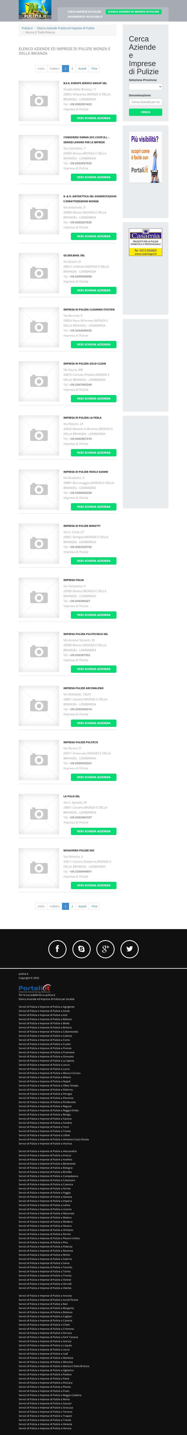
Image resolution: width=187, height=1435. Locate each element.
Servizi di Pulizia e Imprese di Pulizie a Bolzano (45, 1312)
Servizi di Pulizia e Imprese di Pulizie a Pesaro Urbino (49, 1238)
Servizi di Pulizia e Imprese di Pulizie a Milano (45, 1077)
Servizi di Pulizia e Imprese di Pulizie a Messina (46, 1362)
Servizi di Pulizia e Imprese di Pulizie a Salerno (45, 1259)
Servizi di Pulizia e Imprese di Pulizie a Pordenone (47, 1102)
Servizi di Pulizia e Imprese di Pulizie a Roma (44, 1399)
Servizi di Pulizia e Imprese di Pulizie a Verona (45, 1428)
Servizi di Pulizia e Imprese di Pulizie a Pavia (44, 1378)
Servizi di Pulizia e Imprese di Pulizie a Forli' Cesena (48, 1337)
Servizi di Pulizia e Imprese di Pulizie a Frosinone (46, 1052)
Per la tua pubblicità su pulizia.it (37, 995)
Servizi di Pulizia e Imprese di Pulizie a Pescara (45, 1382)
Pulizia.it (27, 28)
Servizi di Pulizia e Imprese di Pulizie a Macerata (46, 1213)
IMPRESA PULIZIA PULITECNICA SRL (85, 634)
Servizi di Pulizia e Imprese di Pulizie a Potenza (45, 1246)
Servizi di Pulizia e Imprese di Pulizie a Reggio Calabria (50, 1395)
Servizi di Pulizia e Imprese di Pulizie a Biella (44, 1023)
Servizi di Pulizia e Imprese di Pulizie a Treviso (45, 1275)
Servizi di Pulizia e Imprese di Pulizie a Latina (44, 1205)
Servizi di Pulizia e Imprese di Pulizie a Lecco (44, 1065)
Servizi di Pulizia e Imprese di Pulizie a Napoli (45, 1081)
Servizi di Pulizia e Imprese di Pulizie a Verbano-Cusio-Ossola (54, 1139)
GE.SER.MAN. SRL (74, 255)
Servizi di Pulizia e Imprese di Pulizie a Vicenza (45, 1143)
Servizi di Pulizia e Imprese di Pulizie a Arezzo (45, 1155)
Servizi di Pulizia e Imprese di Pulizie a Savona (45, 1118)
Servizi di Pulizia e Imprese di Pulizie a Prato (44, 1391)
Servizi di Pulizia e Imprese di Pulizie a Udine (44, 1135)
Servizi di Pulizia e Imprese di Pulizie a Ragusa (45, 1106)
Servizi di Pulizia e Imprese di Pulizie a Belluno (45, 1019)
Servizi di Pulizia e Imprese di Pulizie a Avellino (45, 1159)
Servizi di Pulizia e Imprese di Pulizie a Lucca (44, 1069)
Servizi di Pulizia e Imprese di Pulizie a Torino (45, 1271)
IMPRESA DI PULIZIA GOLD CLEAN (84, 363)
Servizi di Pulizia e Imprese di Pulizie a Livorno (45, 1209)
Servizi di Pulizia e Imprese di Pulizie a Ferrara (45, 1333)
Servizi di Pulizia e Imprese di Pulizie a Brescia (45, 1027)
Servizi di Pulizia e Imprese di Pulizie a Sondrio (45, 1123)
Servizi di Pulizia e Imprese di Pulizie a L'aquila (45, 1345)
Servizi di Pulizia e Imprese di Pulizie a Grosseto (46, 1056)
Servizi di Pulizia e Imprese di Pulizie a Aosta (44, 1011)
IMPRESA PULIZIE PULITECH (80, 742)
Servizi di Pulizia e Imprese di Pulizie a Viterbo (45, 1288)
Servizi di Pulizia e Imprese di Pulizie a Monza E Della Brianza (54, 1366)
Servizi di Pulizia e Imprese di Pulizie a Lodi (43, 1353)
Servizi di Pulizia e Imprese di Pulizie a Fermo (45, 1188)
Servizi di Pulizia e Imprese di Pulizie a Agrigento (46, 1006)
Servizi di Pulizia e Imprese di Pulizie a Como (44, 1040)
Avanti (82, 68)
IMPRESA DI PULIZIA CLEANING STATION (89, 309)
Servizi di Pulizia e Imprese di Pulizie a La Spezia (46, 1060)
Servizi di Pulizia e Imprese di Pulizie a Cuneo (45, 1044)
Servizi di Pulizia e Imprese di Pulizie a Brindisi (45, 1172)
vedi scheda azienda (93, 118)
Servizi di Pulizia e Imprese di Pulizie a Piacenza (46, 1098)
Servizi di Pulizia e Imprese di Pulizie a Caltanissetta (48, 1031)
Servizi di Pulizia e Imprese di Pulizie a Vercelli (45, 1284)
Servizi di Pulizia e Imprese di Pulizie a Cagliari (45, 1316)
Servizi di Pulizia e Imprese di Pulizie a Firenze (45, 1048)
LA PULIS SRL (71, 796)
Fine (94, 68)
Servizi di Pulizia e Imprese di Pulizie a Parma (45, 1234)
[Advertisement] (158, 351)
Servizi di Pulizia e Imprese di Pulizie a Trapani (45, 1416)
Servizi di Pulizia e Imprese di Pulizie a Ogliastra (46, 1370)
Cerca (145, 112)
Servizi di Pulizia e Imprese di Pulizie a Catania (45, 1035)
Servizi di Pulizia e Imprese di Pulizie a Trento (45, 1131)
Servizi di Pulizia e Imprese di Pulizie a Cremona (46, 1329)
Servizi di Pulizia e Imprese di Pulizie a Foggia (45, 1192)
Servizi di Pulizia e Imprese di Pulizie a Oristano (46, 1230)
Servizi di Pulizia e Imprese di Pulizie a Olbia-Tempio (48, 1085)
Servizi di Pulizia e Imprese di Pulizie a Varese (45, 1279)
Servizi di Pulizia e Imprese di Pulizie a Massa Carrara (49, 1073)
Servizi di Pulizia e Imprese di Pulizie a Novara (45, 1226)
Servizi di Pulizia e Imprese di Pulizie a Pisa (43, 1242)
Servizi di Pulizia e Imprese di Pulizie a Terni (44, 1127)
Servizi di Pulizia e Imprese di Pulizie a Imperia (45, 1201)
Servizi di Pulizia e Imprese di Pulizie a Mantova (46, 1358)
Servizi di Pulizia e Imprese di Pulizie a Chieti (44, 1324)
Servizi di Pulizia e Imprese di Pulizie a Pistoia (45, 1387)
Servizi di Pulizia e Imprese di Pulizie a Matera (45, 1217)
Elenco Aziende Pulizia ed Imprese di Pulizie (65, 28)
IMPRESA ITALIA (73, 580)
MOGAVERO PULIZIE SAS (78, 850)
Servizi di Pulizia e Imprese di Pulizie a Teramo (45, 1411)
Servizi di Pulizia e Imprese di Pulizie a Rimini (44, 1255)
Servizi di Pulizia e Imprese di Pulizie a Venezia (45, 1424)
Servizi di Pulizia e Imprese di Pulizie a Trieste (45, 1420)
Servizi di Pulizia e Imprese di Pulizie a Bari (43, 1304)
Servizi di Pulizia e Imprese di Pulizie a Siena (44, 1263)
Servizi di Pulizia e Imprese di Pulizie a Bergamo (46, 1308)
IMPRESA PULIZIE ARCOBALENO (83, 688)
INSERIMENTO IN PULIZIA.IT (85, 16)
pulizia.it (23, 974)
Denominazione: (140, 95)
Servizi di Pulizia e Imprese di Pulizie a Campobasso (48, 1176)
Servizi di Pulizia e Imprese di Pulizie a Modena (46, 1221)
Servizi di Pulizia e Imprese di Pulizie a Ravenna (46, 1250)
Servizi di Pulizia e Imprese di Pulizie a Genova (45, 1197)
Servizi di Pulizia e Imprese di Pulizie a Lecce (44, 1349)
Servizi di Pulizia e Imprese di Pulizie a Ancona (45, 1295)
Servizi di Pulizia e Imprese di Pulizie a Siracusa (46, 1407)
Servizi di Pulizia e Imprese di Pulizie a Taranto (45, 1267)
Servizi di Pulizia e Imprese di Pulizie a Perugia (45, 1094)
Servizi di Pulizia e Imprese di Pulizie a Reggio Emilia (49, 1110)
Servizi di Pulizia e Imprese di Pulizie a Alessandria (48, 1151)
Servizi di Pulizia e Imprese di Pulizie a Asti (43, 1015)
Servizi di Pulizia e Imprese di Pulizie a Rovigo (45, 1114)
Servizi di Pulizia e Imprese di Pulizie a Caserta (45, 1320)
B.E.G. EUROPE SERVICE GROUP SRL (85, 83)
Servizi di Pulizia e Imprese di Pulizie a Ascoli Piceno (48, 1300)
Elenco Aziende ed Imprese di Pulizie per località (46, 999)
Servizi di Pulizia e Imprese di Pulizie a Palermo (46, 1089)
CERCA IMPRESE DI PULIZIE (84, 11)
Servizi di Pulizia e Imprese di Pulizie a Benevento (47, 1163)
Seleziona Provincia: (143, 80)
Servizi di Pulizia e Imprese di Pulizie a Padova (45, 1374)
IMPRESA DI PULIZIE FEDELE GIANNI (85, 472)
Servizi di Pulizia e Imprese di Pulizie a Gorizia (45, 1341)
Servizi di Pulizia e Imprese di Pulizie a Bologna (46, 1168)
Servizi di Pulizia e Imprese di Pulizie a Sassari (45, 1403)
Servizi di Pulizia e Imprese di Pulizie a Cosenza (46, 1184)
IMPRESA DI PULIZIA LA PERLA (82, 417)
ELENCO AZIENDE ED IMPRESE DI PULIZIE (133, 11)
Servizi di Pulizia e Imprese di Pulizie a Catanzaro (47, 1180)
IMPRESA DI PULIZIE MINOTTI (81, 526)
